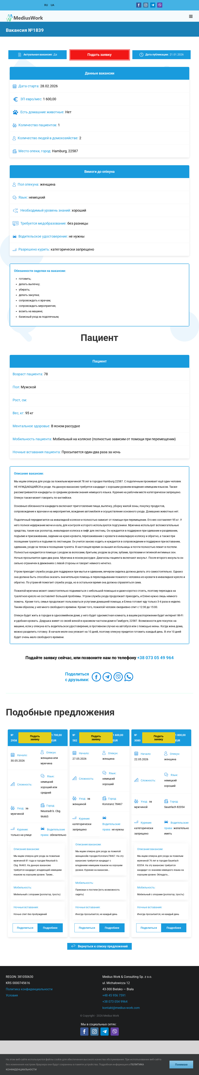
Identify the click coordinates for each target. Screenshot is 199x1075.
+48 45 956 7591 (114, 995)
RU (46, 5)
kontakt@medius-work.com (121, 1008)
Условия (12, 995)
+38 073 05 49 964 (155, 657)
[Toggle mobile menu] (191, 16)
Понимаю (181, 1064)
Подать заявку (99, 55)
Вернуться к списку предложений (99, 946)
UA (52, 5)
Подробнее (50, 927)
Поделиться (25, 927)
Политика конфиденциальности (29, 989)
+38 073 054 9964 (114, 1001)
